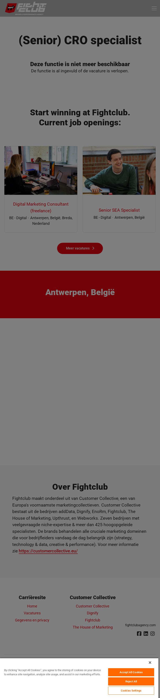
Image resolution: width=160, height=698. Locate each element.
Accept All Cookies (131, 672)
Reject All (131, 681)
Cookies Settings (131, 690)
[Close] (150, 662)
